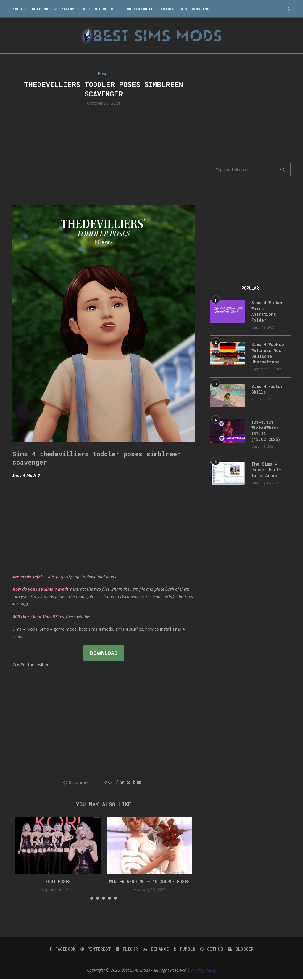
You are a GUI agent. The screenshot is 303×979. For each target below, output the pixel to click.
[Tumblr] (184, 949)
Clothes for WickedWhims (183, 9)
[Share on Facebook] (117, 782)
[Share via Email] (139, 782)
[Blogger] (241, 949)
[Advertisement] (103, 155)
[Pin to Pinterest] (128, 782)
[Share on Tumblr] (134, 782)
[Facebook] (62, 949)
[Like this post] (110, 782)
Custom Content (99, 9)
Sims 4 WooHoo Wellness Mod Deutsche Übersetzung (267, 353)
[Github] (211, 949)
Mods (17, 9)
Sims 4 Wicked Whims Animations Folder (267, 311)
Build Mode (41, 9)
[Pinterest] (95, 949)
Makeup (67, 9)
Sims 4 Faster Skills (267, 389)
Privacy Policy (203, 970)
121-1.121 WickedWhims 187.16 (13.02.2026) (265, 430)
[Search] (288, 8)
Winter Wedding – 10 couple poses (149, 881)
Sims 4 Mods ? (26, 475)
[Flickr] (127, 949)
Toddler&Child (139, 9)
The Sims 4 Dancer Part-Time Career (266, 469)
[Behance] (156, 949)
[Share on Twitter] (122, 782)
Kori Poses (58, 881)
